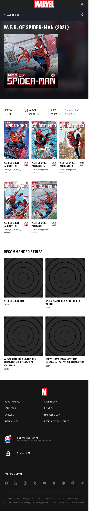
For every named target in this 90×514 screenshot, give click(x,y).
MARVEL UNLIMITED (34, 112)
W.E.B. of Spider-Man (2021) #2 (12, 224)
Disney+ (48, 408)
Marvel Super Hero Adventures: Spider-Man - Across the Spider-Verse (64, 361)
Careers (9, 415)
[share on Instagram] (25, 483)
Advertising (51, 401)
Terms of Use (13, 499)
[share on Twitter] (15, 483)
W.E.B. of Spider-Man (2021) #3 (67, 164)
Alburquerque (15, 169)
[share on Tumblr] (34, 483)
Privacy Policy (27, 499)
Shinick (6, 169)
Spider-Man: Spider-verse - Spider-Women (63, 302)
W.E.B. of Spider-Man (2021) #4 (40, 164)
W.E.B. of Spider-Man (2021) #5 (12, 164)
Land (5, 172)
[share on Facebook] (6, 483)
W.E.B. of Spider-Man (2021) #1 (40, 224)
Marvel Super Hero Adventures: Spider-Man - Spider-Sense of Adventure (20, 362)
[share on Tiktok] (82, 483)
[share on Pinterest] (63, 483)
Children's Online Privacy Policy (17, 502)
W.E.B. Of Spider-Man (14, 300)
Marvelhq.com (52, 415)
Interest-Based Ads (61, 502)
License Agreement (41, 502)
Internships (11, 421)
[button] (5, 4)
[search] (82, 4)
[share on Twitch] (72, 483)
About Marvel (12, 401)
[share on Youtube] (44, 483)
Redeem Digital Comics (56, 421)
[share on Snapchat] (53, 483)
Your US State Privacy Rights (48, 499)
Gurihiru (35, 172)
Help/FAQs (10, 408)
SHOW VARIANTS (55, 112)
